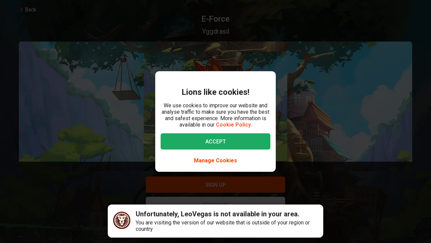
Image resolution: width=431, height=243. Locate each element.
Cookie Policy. (234, 125)
